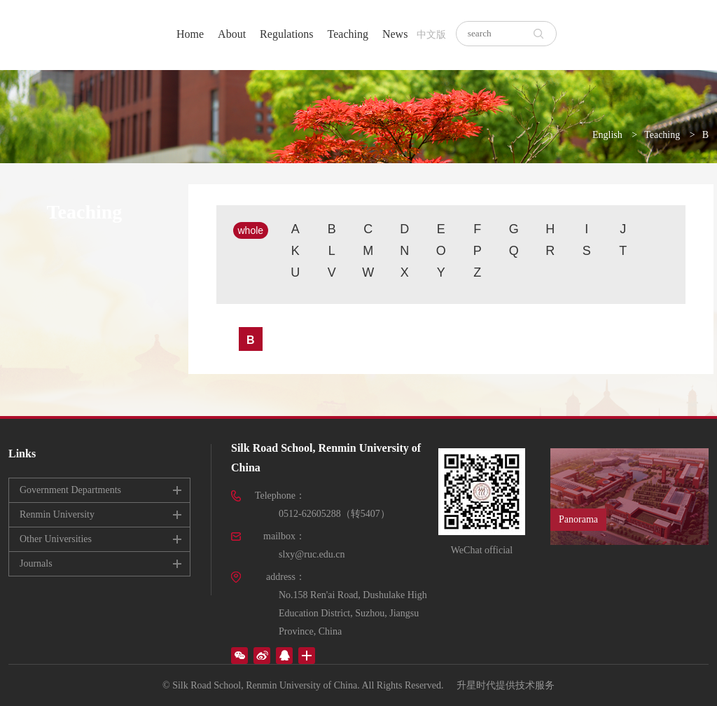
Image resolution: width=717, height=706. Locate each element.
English (607, 135)
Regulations (286, 34)
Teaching (348, 34)
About (232, 34)
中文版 (431, 34)
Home (190, 34)
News (395, 34)
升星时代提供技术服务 (506, 685)
